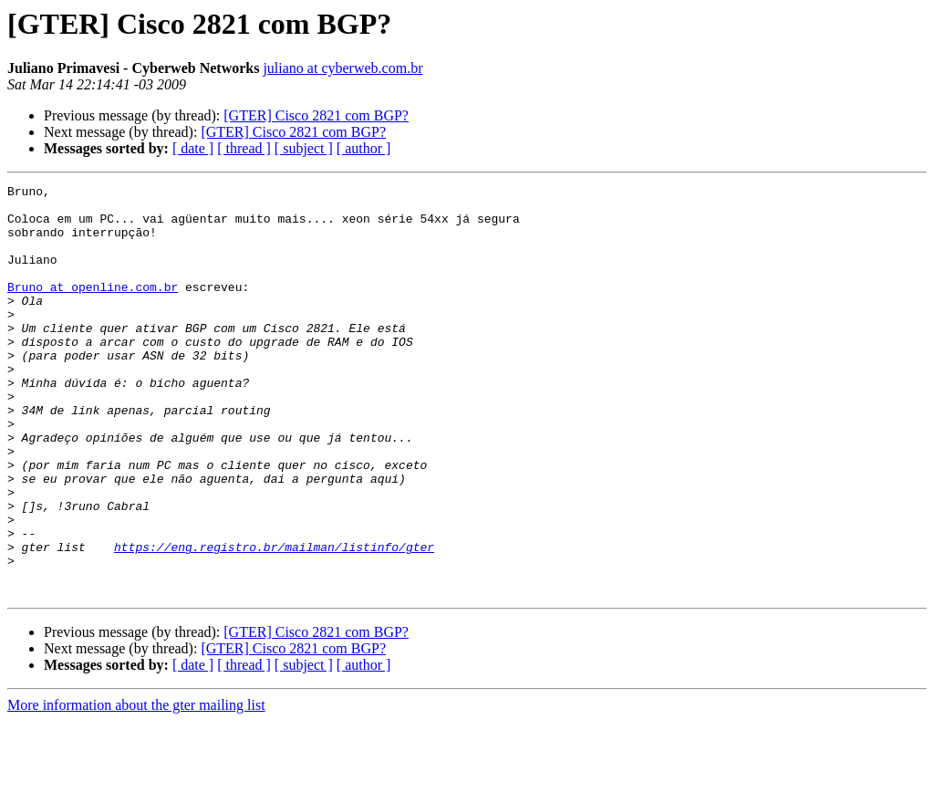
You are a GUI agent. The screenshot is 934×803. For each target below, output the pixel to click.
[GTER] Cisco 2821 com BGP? (316, 115)
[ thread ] (244, 148)
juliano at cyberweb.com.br (342, 68)
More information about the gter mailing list (136, 787)
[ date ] (192, 148)
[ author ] (364, 148)
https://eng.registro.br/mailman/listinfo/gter (274, 620)
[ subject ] (304, 148)
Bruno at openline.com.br (92, 308)
